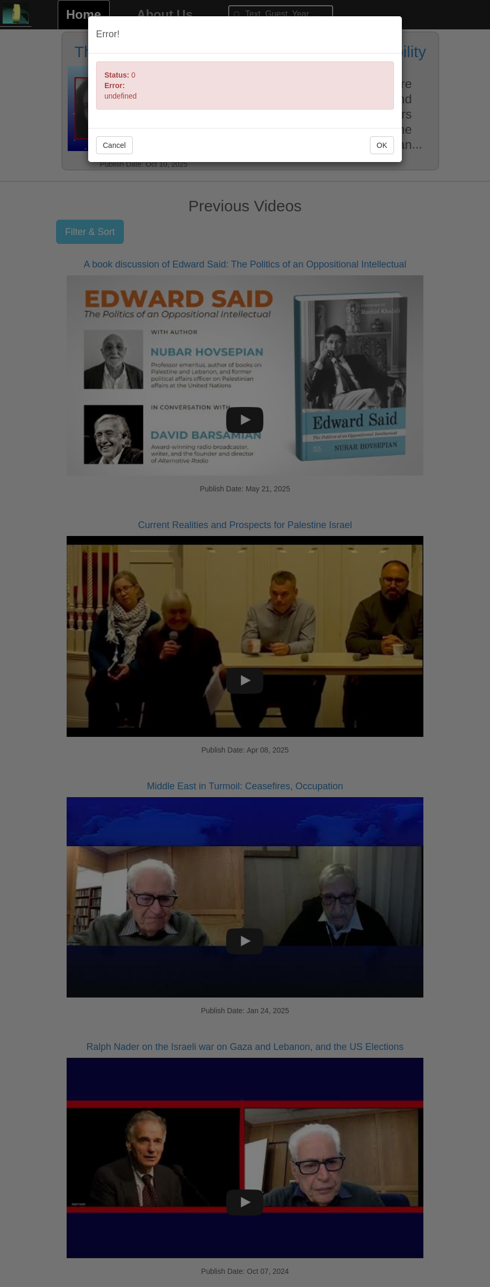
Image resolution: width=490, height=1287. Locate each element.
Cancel (114, 145)
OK (382, 145)
